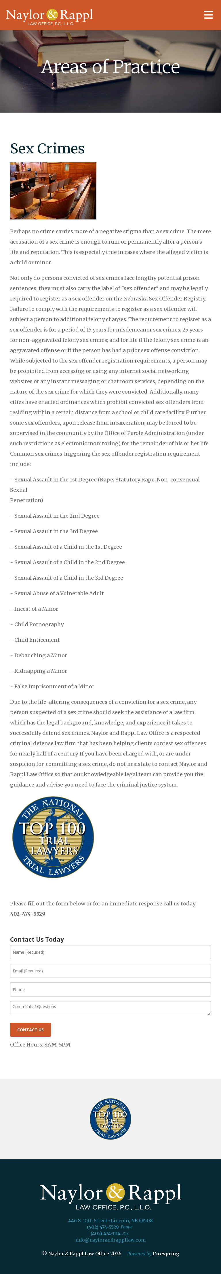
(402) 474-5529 (103, 1227)
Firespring (166, 1253)
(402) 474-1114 (105, 1233)
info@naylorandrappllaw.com (110, 1240)
